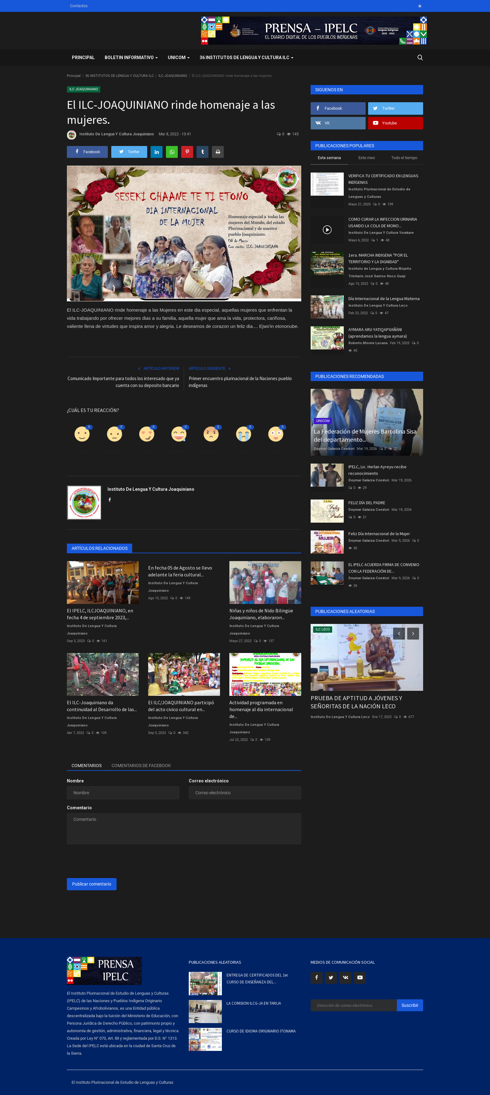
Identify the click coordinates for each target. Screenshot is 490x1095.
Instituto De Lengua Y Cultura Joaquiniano (110, 135)
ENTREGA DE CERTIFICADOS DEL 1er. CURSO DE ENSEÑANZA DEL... (257, 978)
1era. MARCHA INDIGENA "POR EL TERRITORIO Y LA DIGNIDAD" (378, 258)
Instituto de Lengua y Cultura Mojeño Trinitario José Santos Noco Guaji (379, 272)
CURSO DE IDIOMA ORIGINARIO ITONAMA (261, 1031)
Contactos (79, 6)
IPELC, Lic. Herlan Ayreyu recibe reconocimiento (377, 470)
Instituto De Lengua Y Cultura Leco (378, 306)
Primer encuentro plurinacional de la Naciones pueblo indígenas (240, 381)
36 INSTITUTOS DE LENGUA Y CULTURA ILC (119, 76)
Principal (83, 57)
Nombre (75, 780)
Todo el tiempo (404, 157)
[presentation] (114, 861)
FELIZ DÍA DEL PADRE (366, 502)
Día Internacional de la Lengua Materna (384, 298)
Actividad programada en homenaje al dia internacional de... (261, 709)
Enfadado (211, 451)
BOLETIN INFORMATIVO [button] (131, 57)
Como (82, 451)
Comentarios (87, 765)
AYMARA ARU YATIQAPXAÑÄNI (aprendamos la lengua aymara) (377, 333)
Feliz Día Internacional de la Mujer (379, 533)
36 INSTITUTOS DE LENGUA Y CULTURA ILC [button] (246, 57)
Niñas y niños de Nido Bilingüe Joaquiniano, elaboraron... (261, 613)
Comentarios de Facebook (141, 765)
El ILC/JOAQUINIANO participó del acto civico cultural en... (181, 705)
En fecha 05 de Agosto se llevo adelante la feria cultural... (180, 571)
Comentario (79, 807)
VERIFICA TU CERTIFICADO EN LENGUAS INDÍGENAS (383, 179)
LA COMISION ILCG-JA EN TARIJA (254, 1003)
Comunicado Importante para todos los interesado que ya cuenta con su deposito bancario (123, 381)
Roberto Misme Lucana (368, 343)
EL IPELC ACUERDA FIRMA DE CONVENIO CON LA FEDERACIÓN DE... (383, 568)
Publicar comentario (91, 884)
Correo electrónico (209, 780)
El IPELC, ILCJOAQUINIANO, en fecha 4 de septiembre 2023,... (100, 613)
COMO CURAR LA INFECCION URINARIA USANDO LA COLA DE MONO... (382, 222)
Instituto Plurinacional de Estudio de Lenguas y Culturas (379, 193)
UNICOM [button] (179, 57)
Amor (146, 451)
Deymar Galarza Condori (334, 449)
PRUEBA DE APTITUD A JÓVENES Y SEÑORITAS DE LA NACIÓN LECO (356, 702)
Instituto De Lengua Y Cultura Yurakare (381, 233)
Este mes (366, 157)
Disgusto (114, 451)
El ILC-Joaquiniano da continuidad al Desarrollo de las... (102, 705)
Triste (243, 451)
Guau (276, 451)
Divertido (179, 451)
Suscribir (410, 1005)
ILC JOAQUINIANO (172, 76)
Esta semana (329, 157)
